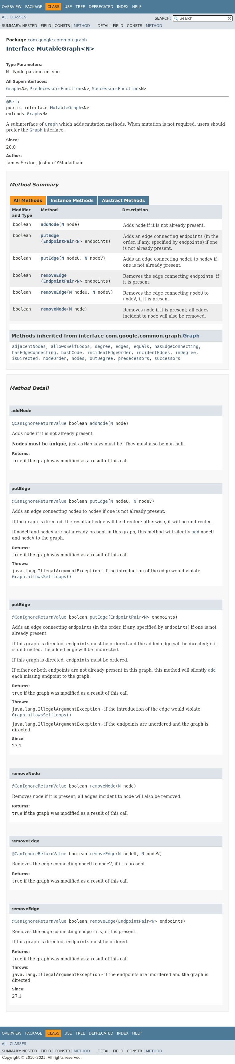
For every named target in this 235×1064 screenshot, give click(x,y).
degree (103, 346)
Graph (12, 88)
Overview (12, 7)
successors (167, 358)
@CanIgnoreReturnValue (39, 423)
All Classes (14, 17)
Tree (80, 7)
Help (137, 7)
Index (123, 7)
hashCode (71, 352)
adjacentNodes (29, 346)
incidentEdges (153, 352)
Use (68, 7)
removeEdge (54, 275)
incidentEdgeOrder (109, 352)
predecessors (133, 358)
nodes (78, 358)
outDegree (101, 358)
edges (122, 346)
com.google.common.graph (57, 39)
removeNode (54, 309)
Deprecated (101, 7)
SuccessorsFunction (115, 88)
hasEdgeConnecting (176, 346)
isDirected (25, 358)
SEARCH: (163, 18)
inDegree (185, 352)
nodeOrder (54, 358)
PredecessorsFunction (55, 88)
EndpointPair (58, 241)
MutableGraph (65, 107)
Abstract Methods (123, 200)
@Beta (12, 101)
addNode (50, 224)
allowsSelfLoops (70, 346)
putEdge (50, 235)
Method (82, 26)
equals (141, 346)
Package (33, 7)
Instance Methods (71, 200)
